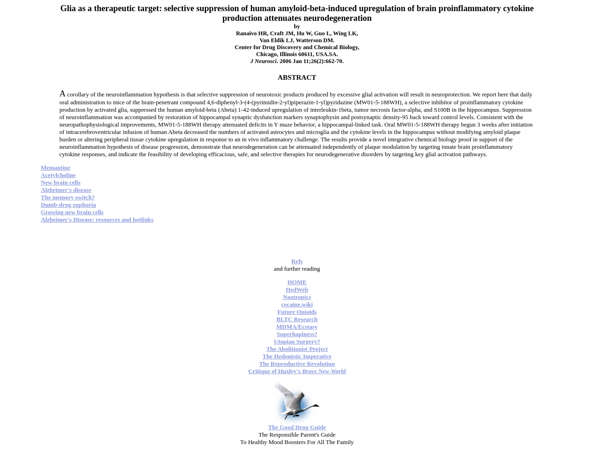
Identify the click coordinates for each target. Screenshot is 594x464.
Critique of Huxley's (297, 371)
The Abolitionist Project (297, 348)
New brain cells (60, 182)
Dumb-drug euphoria (68, 204)
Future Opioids (297, 311)
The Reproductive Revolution (297, 363)
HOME (296, 282)
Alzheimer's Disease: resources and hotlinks (97, 219)
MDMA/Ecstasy (297, 326)
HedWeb (297, 289)
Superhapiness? (297, 334)
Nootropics (297, 296)
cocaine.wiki (297, 304)
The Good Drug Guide (297, 427)
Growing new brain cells (72, 212)
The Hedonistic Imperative (297, 356)
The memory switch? (68, 197)
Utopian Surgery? (297, 341)
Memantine (56, 167)
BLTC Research (297, 319)
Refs (297, 261)
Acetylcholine (58, 175)
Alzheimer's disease (66, 189)
